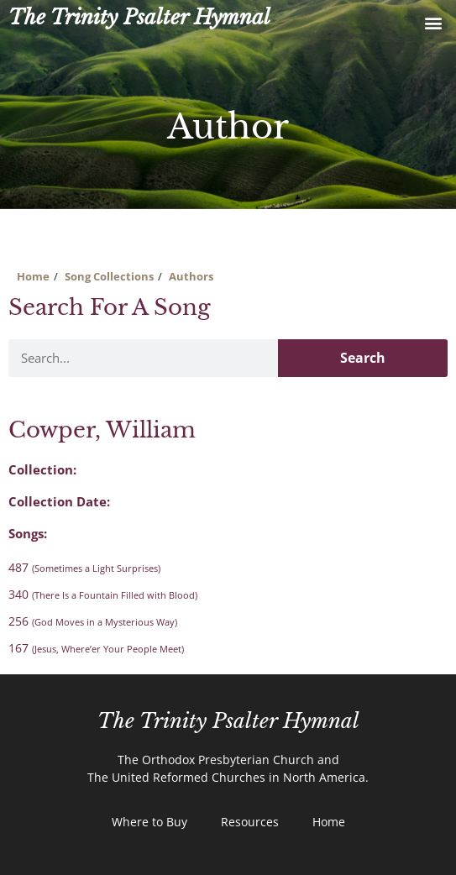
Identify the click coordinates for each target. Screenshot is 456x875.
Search (362, 357)
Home (33, 276)
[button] (434, 22)
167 (96, 648)
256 (92, 621)
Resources (250, 822)
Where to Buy (149, 822)
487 (84, 567)
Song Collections (109, 276)
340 (102, 594)
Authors (191, 276)
